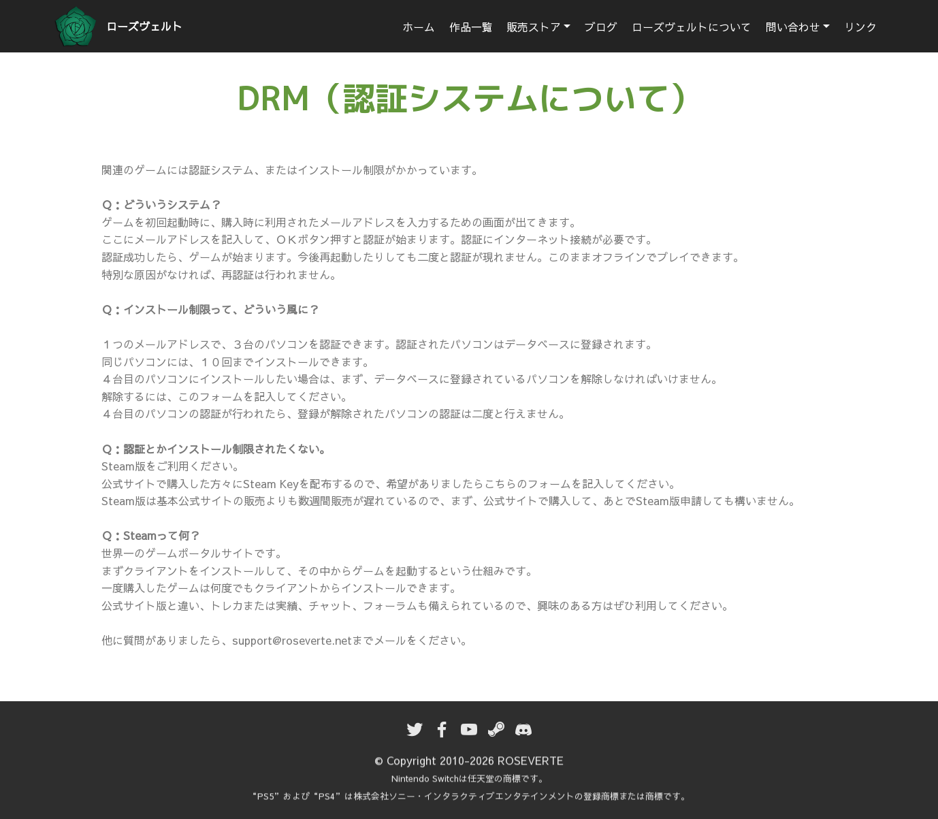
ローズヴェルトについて (691, 26)
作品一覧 (471, 26)
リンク (860, 26)
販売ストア (533, 26)
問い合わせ (793, 26)
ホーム (418, 26)
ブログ (601, 26)
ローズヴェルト (144, 26)
